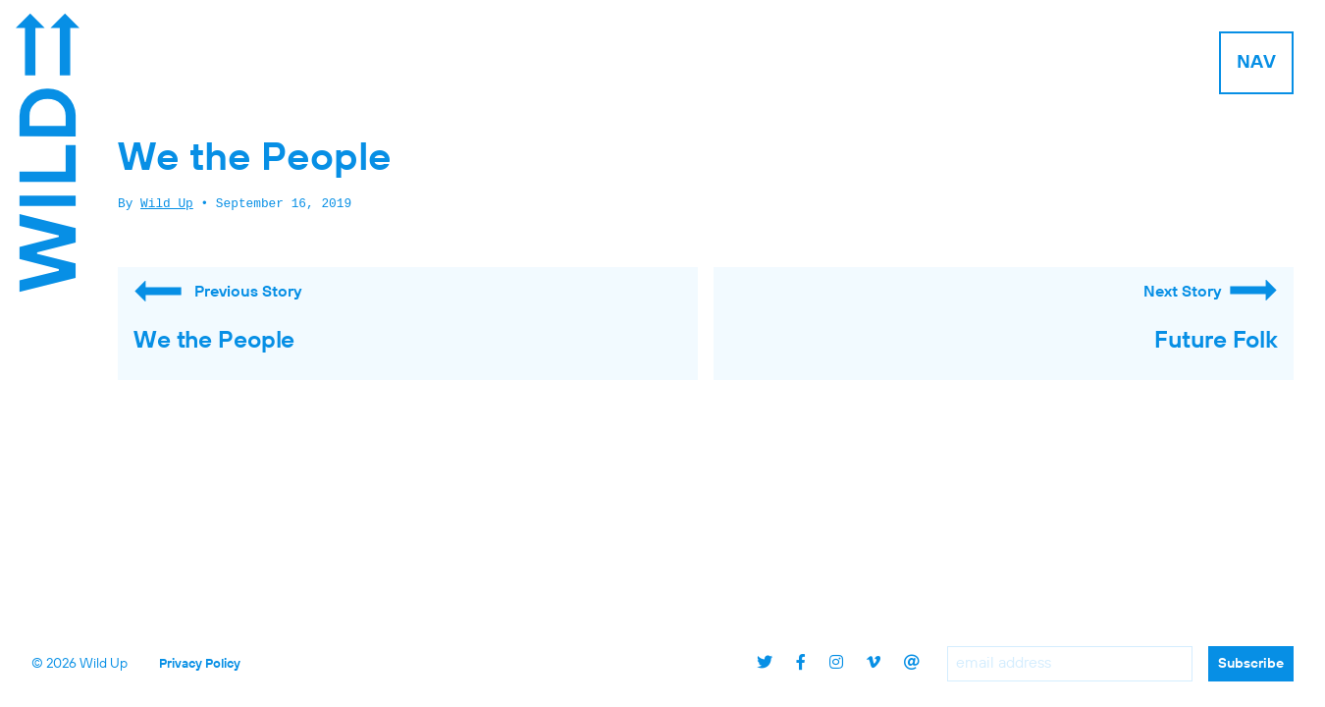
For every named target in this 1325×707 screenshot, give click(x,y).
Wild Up (166, 204)
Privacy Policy (199, 664)
